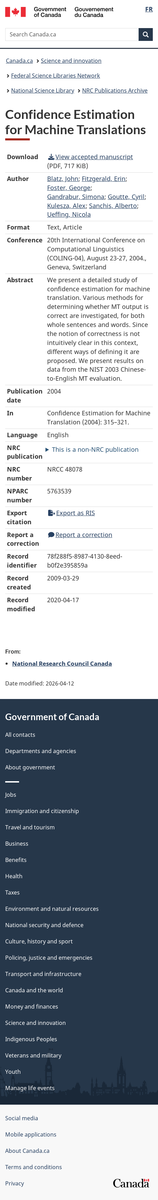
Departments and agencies (40, 751)
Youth (13, 1072)
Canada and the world (34, 990)
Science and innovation (71, 60)
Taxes (12, 892)
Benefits (16, 860)
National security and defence (44, 925)
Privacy (14, 1183)
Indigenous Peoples (31, 1039)
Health (14, 876)
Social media (21, 1118)
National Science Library (42, 90)
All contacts (20, 735)
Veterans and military (33, 1055)
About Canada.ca (27, 1151)
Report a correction (80, 534)
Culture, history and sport (39, 941)
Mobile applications (30, 1134)
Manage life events (30, 1088)
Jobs (10, 794)
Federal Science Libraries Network (55, 75)
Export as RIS (71, 513)
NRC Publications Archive (115, 90)
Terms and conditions (33, 1167)
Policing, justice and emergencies (49, 957)
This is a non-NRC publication (95, 449)
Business (16, 843)
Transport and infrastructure (43, 974)
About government (30, 767)
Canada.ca (19, 60)
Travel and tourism (30, 827)
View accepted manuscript (90, 157)
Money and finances (31, 1006)
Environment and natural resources (52, 909)
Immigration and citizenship (42, 811)
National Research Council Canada (62, 663)
